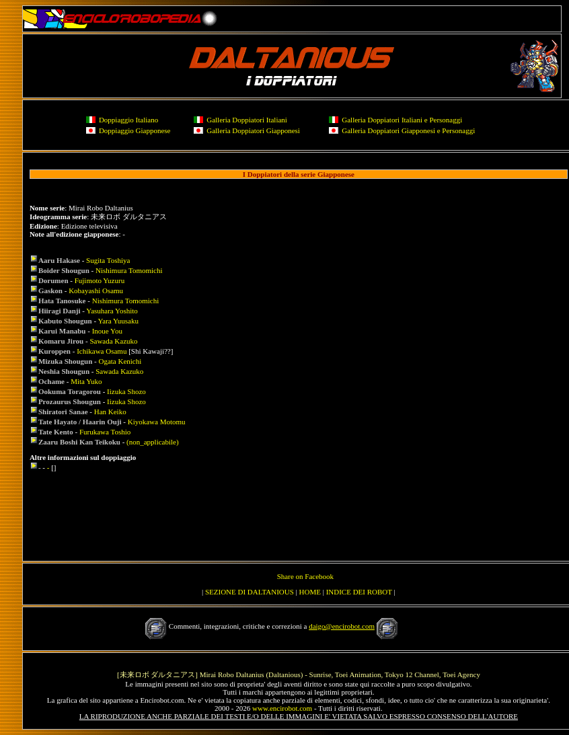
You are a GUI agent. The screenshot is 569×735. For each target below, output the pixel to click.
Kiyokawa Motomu (157, 422)
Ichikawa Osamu (101, 351)
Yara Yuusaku (118, 321)
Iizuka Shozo (126, 391)
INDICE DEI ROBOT (359, 592)
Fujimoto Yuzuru (99, 280)
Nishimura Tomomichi (129, 270)
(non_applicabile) (152, 442)
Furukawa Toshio (104, 432)
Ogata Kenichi (119, 361)
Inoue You (107, 331)
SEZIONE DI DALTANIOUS (249, 592)
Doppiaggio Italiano (128, 120)
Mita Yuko (86, 381)
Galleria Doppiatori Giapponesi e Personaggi (408, 130)
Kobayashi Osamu (96, 290)
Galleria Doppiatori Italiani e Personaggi (402, 120)
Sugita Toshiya (108, 260)
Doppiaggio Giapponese (135, 130)
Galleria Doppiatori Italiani (246, 120)
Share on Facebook (305, 576)
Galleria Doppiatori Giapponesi (253, 130)
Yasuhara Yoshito (112, 311)
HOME (310, 592)
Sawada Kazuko (113, 341)
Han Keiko (110, 412)
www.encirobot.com (282, 708)
